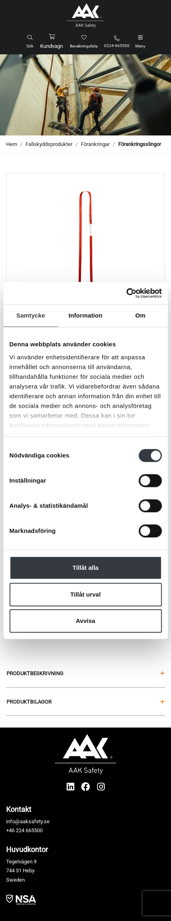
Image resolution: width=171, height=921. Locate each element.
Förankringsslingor (139, 144)
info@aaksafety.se (28, 821)
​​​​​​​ (21, 899)
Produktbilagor (85, 702)
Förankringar (95, 144)
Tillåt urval (85, 594)
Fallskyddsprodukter (49, 144)
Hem (11, 144)
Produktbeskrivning (85, 673)
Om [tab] (140, 315)
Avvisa (85, 620)
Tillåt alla (86, 567)
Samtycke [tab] (30, 315)
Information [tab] (86, 315)
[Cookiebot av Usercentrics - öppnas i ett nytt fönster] (126, 293)
